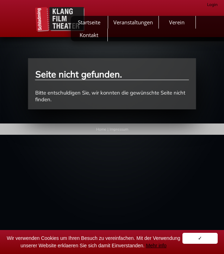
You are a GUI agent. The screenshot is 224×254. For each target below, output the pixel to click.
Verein (177, 22)
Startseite (89, 22)
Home (101, 129)
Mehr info (156, 245)
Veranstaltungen (133, 22)
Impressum (119, 129)
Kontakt (89, 34)
